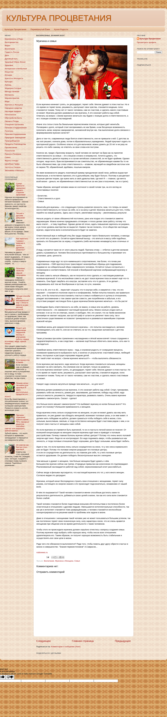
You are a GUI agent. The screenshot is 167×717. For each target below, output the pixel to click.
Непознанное (10, 115)
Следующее (43, 641)
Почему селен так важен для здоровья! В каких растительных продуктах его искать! (16, 390)
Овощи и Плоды (12, 121)
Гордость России (12, 52)
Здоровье (9, 65)
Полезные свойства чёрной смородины (21, 271)
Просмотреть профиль (146, 42)
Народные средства (13, 108)
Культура (8, 82)
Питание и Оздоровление (16, 128)
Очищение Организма (14, 124)
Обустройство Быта (13, 118)
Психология (10, 151)
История (8, 75)
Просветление (11, 147)
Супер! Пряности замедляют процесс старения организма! (20, 189)
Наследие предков (13, 111)
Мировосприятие (12, 98)
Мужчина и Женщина (64, 561)
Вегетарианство (11, 42)
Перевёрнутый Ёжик (40, 29)
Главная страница (83, 641)
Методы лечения (12, 92)
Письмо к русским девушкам (20, 215)
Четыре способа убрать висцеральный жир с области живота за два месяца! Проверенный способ (17, 302)
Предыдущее (123, 641)
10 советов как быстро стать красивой (22, 447)
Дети (7, 55)
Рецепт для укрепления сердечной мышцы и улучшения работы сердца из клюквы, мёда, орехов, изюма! (17, 336)
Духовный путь (11, 59)
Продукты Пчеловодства (15, 144)
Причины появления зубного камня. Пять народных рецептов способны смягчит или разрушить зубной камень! (17, 423)
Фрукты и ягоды (11, 161)
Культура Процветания (15, 29)
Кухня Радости (61, 29)
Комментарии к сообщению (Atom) (65, 647)
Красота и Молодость (14, 78)
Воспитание (49, 561)
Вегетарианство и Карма (23, 361)
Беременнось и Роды (14, 39)
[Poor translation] (10, 677)
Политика (9, 131)
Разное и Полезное (13, 154)
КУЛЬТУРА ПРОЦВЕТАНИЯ (58, 18)
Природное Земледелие (15, 138)
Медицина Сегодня (13, 88)
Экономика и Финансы (14, 170)
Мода (7, 101)
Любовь (8, 85)
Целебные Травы (12, 164)
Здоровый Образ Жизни (15, 62)
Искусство (9, 72)
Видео (7, 46)
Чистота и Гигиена (12, 167)
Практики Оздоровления (15, 134)
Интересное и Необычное (16, 69)
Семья (77, 561)
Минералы (9, 95)
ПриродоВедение (12, 141)
